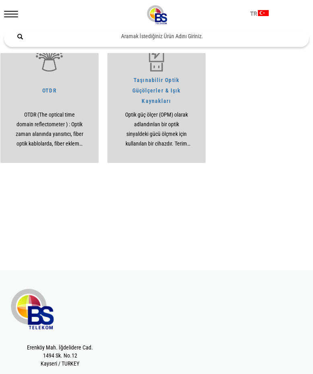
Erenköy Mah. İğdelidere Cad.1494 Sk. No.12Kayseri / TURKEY (60, 355)
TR (253, 14)
